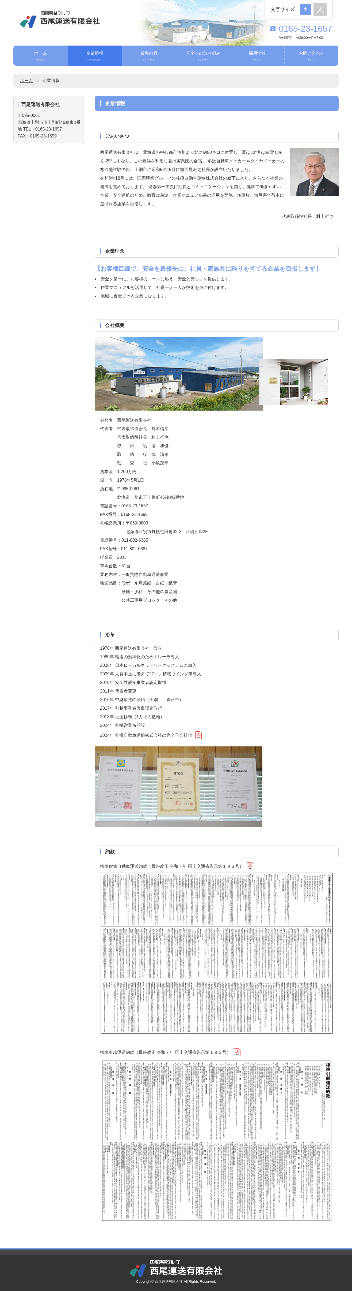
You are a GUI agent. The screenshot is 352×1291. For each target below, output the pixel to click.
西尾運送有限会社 (169, 1281)
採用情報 (257, 56)
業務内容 (149, 56)
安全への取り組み (203, 56)
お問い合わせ (312, 56)
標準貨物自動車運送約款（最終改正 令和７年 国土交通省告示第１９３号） (172, 866)
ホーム (40, 56)
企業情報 (95, 56)
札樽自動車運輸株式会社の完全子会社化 (153, 735)
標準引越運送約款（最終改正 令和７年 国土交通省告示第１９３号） (165, 1052)
